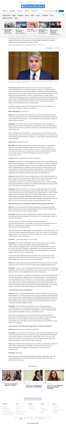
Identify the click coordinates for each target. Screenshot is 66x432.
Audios (17, 408)
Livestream (18, 406)
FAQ (42, 406)
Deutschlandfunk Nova (43, 2)
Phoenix (31, 418)
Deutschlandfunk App (21, 411)
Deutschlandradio (22, 2)
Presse (54, 408)
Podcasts (18, 409)
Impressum (48, 417)
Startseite (4, 15)
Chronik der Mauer (42, 418)
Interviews (9, 15)
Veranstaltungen (44, 409)
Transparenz (55, 411)
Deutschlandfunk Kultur (32, 2)
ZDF (27, 418)
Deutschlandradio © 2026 (33, 423)
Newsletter (43, 408)
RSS (41, 412)
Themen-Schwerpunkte (8, 414)
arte (35, 418)
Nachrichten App (20, 412)
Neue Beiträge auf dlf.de (8, 412)
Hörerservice (31, 406)
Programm (5, 406)
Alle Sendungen (6, 408)
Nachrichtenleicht (7, 411)
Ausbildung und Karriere (58, 409)
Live (61, 11)
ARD (24, 418)
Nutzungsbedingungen (40, 417)
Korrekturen (55, 412)
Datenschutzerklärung (29, 417)
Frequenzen (18, 414)
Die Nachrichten (6, 409)
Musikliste (43, 411)
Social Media (31, 408)
